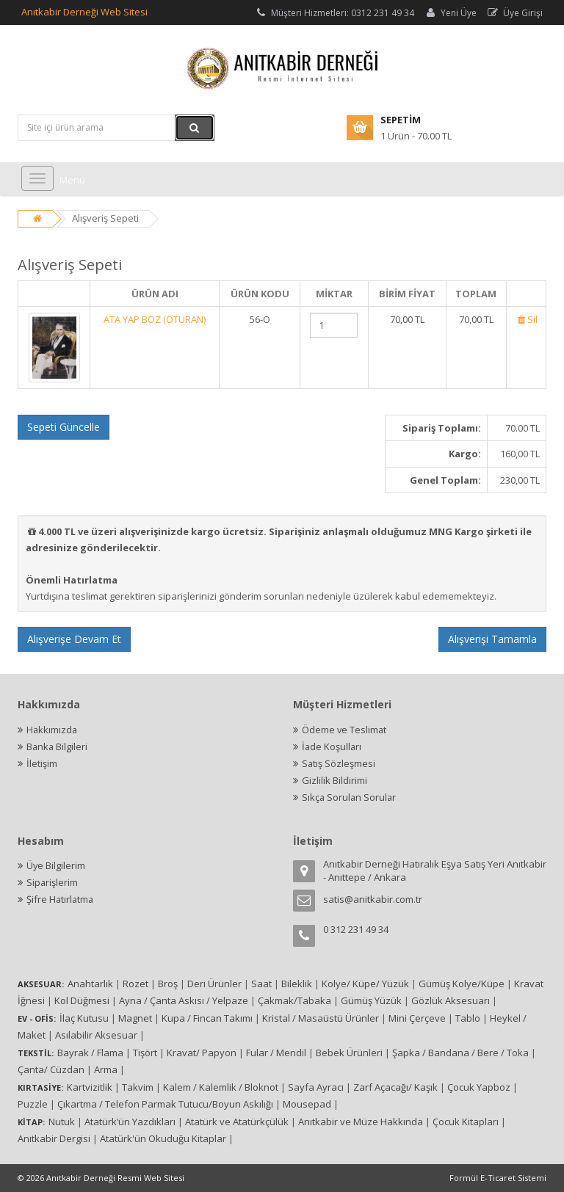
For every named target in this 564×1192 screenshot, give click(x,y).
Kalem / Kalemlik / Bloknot (220, 1087)
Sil (526, 319)
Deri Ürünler (214, 983)
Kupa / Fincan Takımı (207, 1018)
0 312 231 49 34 (355, 929)
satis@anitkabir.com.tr (372, 899)
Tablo (467, 1018)
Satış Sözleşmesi (339, 763)
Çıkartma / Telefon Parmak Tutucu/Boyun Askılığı (165, 1104)
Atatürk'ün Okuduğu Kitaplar (163, 1138)
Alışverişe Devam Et (74, 639)
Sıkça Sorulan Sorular (350, 797)
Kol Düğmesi (81, 1000)
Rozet (135, 983)
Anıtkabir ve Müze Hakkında (360, 1121)
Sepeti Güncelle (63, 427)
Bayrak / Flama (90, 1052)
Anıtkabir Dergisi (54, 1138)
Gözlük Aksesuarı (450, 1000)
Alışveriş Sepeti (105, 218)
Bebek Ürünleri (349, 1052)
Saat (261, 983)
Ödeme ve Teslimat (345, 729)
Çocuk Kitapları (466, 1121)
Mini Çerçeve (417, 1018)
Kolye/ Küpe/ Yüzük (365, 983)
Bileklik (296, 983)
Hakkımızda (52, 729)
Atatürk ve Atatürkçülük (237, 1121)
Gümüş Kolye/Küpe (462, 983)
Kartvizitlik (89, 1087)
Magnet (135, 1018)
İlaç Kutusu (84, 1018)
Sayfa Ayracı (316, 1087)
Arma (106, 1069)
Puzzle (33, 1104)
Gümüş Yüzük (371, 1000)
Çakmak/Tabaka (294, 1000)
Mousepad (307, 1104)
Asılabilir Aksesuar (96, 1035)
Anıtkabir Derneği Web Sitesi (84, 11)
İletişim (41, 763)
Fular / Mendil (276, 1052)
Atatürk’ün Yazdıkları (130, 1121)
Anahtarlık (90, 983)
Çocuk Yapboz (478, 1087)
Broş (168, 983)
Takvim (137, 1087)
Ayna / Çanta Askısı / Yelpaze (183, 1000)
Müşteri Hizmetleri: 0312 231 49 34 (334, 13)
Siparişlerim (52, 882)
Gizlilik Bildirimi (334, 780)
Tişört (145, 1052)
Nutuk (61, 1121)
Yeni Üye (450, 13)
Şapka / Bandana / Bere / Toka (460, 1052)
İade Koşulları (332, 746)
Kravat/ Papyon (201, 1052)
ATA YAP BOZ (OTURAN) (155, 319)
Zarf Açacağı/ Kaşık (395, 1087)
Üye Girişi (514, 13)
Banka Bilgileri (57, 746)
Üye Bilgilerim (56, 865)
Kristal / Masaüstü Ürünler (320, 1018)
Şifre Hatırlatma (60, 899)
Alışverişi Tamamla (492, 639)
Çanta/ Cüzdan (51, 1069)
